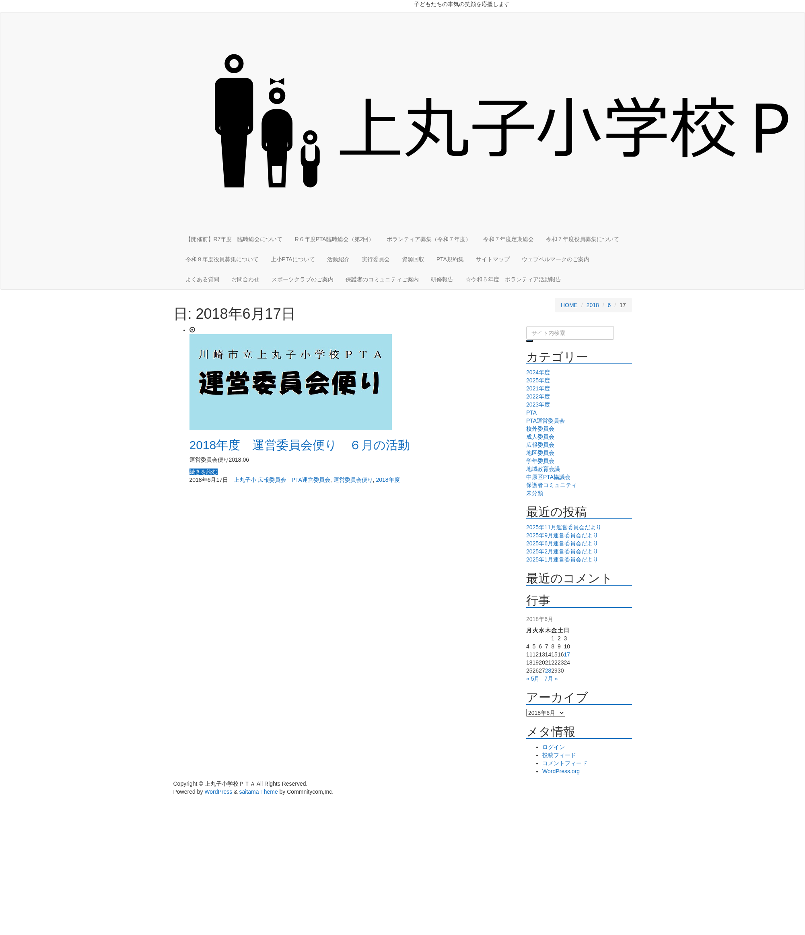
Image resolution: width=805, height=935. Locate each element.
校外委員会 (540, 428)
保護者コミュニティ (551, 485)
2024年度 (538, 372)
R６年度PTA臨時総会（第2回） (334, 239)
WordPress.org (561, 771)
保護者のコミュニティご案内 (382, 279)
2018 (593, 305)
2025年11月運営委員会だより (563, 527)
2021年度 (538, 388)
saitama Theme (258, 791)
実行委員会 (376, 259)
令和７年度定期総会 (508, 239)
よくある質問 (202, 279)
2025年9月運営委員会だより (562, 535)
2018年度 (387, 480)
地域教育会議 (543, 469)
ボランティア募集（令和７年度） (429, 239)
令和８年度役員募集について (222, 259)
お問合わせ (245, 279)
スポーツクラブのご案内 (303, 279)
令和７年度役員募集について (582, 239)
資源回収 (413, 259)
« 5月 (532, 678)
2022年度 (538, 396)
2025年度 (538, 380)
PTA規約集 (450, 259)
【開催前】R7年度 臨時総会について (234, 239)
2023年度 (538, 404)
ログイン (553, 747)
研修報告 (442, 279)
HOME (569, 305)
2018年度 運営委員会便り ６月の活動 (299, 445)
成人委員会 (540, 436)
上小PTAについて (293, 259)
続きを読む (203, 472)
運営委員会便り (353, 480)
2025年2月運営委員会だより (562, 551)
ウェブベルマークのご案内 (555, 259)
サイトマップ (493, 259)
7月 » (551, 678)
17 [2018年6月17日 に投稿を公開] (567, 654)
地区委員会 (540, 453)
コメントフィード (564, 763)
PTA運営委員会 (311, 480)
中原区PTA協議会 (548, 477)
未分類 (534, 493)
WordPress (218, 791)
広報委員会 (540, 445)
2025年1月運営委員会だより (562, 559)
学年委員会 (540, 461)
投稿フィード (559, 755)
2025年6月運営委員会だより (562, 543)
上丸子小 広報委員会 (260, 480)
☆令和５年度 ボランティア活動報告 (513, 279)
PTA (531, 412)
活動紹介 (338, 259)
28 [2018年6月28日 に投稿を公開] (548, 670)
